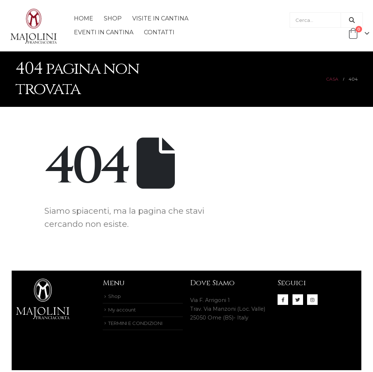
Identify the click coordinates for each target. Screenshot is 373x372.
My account (123, 310)
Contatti (159, 32)
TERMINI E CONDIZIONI (141, 324)
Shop (113, 18)
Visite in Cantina (160, 18)
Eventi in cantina (103, 32)
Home (83, 18)
